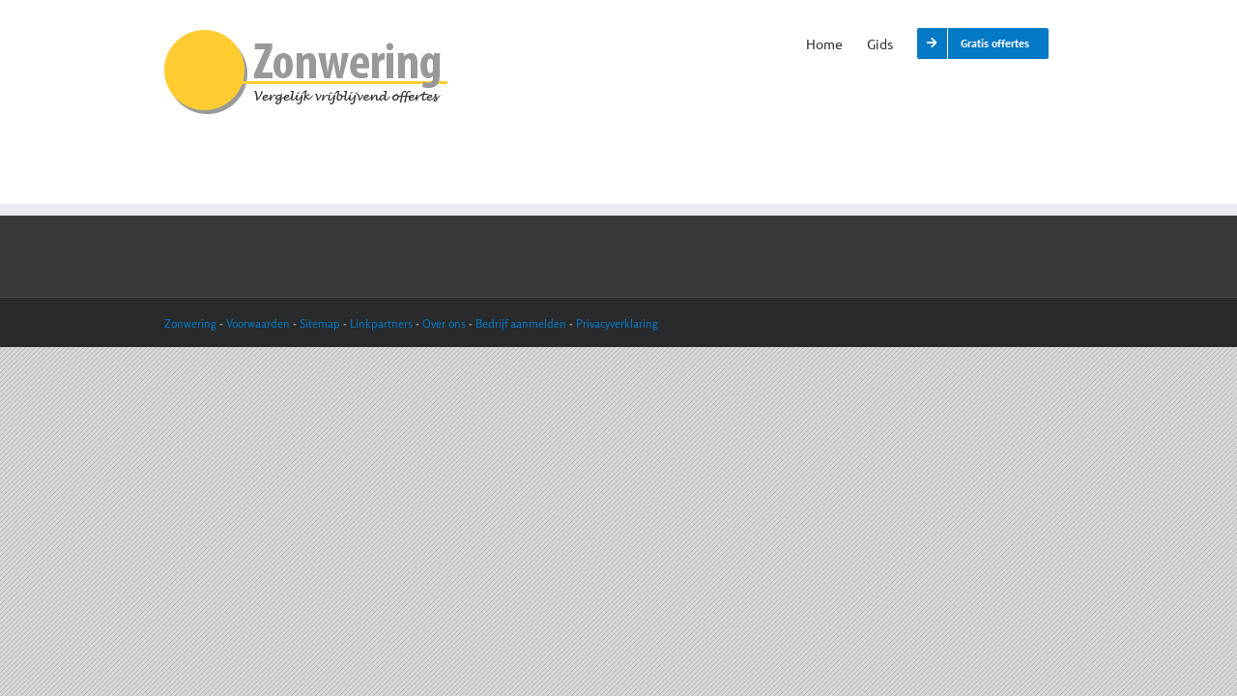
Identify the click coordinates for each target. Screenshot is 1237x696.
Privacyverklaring (617, 323)
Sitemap (320, 323)
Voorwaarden (259, 323)
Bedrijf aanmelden (520, 323)
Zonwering (190, 323)
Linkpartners (381, 323)
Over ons (444, 323)
